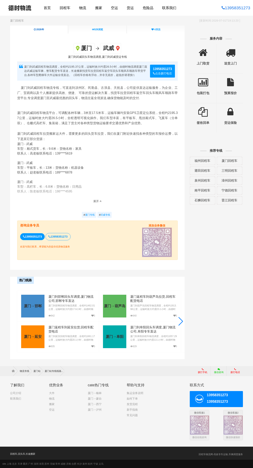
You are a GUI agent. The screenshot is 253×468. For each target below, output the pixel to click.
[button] (180, 321)
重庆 (25, 463)
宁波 (95, 463)
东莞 (41, 463)
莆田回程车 (202, 170)
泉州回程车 (202, 180)
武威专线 (104, 215)
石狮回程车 (202, 200)
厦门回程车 (17, 20)
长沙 (79, 463)
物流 (52, 398)
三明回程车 (229, 170)
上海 (9, 463)
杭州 (90, 463)
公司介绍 (15, 393)
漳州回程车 (229, 180)
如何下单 (132, 398)
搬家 (52, 404)
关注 (155, 29)
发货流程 (132, 404)
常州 (57, 463)
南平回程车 (202, 190)
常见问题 (132, 415)
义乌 (101, 463)
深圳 (36, 463)
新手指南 (132, 409)
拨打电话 (235, 371)
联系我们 (15, 398)
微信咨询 (217, 372)
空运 (52, 409)
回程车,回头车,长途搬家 (22, 454)
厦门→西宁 (95, 404)
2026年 (39, 29)
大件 (52, 393)
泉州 (84, 463)
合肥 (74, 463)
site (4, 463)
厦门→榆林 (95, 393)
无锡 (52, 463)
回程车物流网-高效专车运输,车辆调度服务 (221, 454)
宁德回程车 (229, 190)
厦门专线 (88, 215)
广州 (30, 463)
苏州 (46, 463)
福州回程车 (202, 160)
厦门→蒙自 (95, 398)
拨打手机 (202, 371)
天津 (20, 463)
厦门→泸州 (95, 409)
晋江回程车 (229, 200)
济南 (68, 463)
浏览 (97, 29)
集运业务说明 (135, 393)
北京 (14, 463)
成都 (63, 463)
